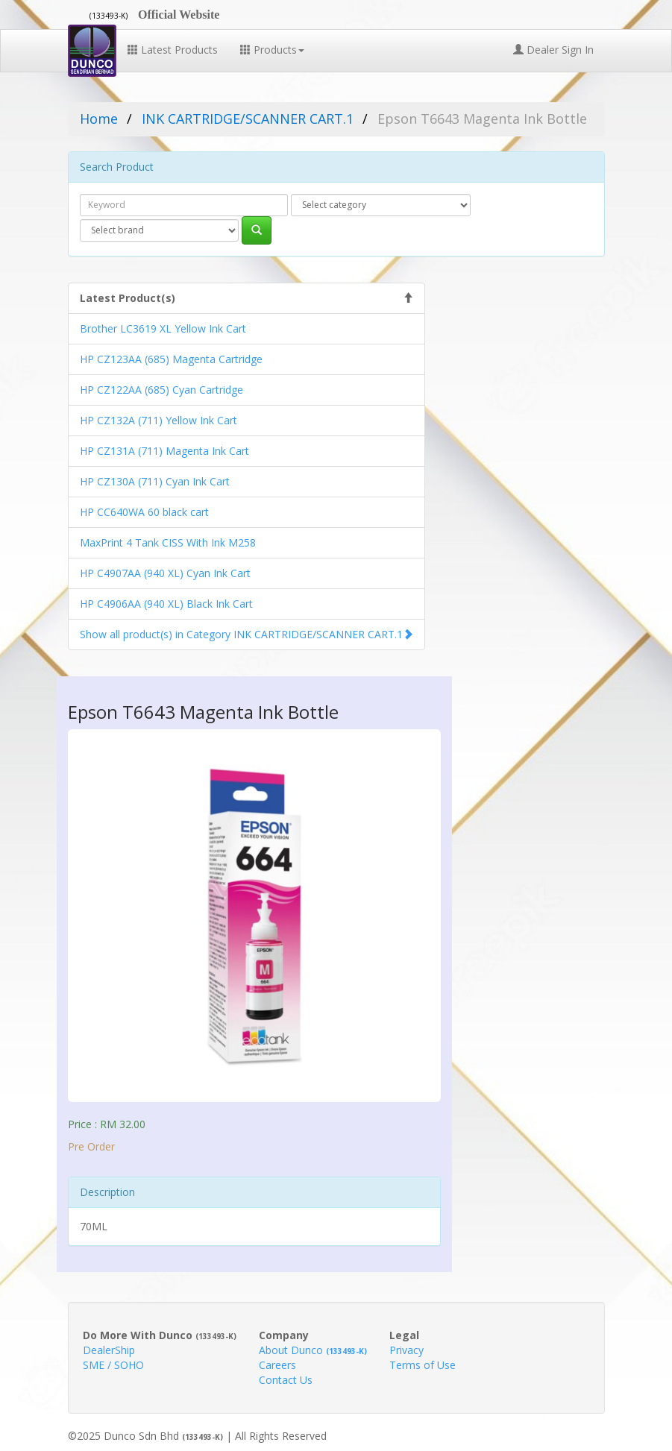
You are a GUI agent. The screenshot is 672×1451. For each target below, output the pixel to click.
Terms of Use (422, 1365)
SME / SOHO (113, 1365)
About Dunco (313, 1350)
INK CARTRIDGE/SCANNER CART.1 (248, 119)
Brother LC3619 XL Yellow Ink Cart (163, 328)
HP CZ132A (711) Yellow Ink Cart (158, 420)
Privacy (406, 1350)
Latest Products (173, 50)
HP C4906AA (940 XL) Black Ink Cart (166, 604)
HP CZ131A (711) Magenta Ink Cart (164, 451)
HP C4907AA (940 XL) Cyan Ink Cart (165, 573)
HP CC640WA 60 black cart (144, 512)
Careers (277, 1365)
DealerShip (109, 1350)
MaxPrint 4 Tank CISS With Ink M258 (168, 542)
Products (272, 50)
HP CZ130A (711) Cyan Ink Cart (155, 481)
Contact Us (286, 1380)
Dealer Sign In (553, 50)
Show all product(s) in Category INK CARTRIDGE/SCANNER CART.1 (241, 634)
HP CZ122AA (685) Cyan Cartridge (161, 390)
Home (99, 119)
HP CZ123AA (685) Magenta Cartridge (171, 359)
